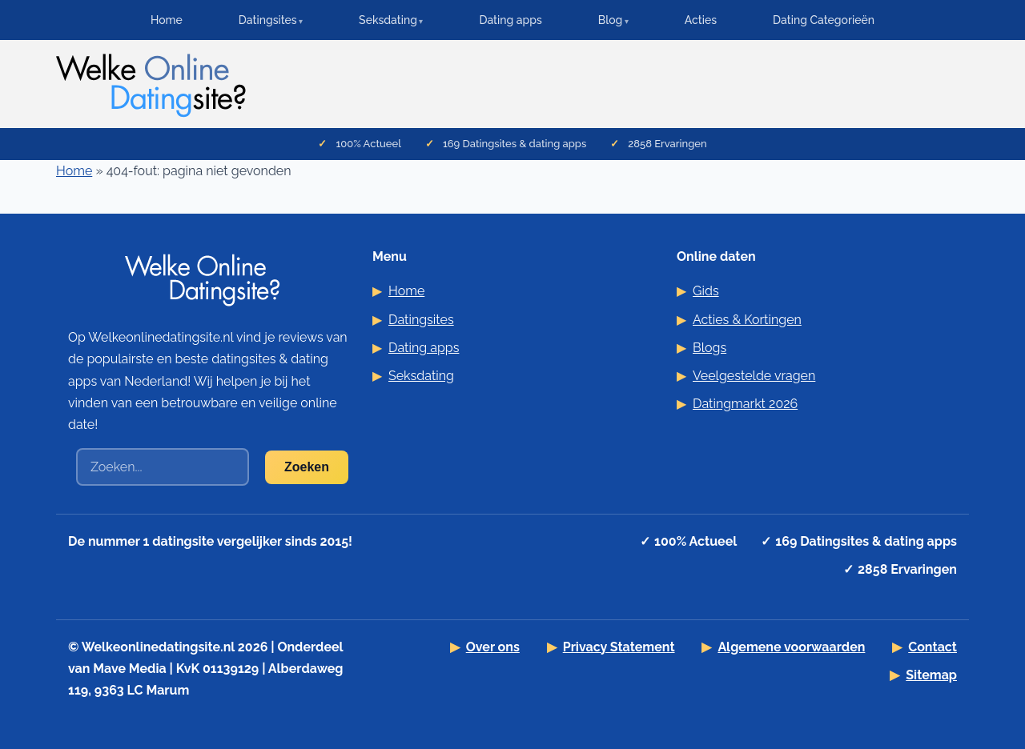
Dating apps (510, 20)
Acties (701, 20)
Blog (610, 20)
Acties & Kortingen (747, 319)
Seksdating (388, 20)
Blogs (709, 347)
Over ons (493, 647)
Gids (706, 290)
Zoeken (306, 467)
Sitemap (931, 675)
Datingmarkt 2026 (745, 403)
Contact (932, 647)
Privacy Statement (619, 647)
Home (167, 20)
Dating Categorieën (823, 20)
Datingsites (268, 20)
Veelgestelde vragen (754, 375)
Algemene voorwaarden (791, 647)
